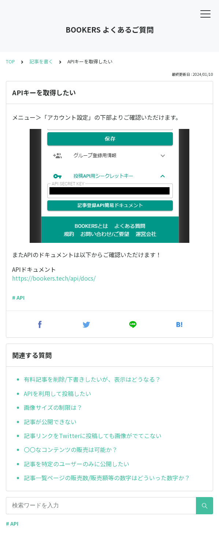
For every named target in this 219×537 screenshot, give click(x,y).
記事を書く (41, 61)
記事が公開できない (50, 421)
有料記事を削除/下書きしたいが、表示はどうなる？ (92, 379)
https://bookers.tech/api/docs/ (54, 278)
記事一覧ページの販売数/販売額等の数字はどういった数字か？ (107, 477)
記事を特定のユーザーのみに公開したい (76, 463)
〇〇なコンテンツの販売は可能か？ (71, 449)
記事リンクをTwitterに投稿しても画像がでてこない (93, 435)
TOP (10, 61)
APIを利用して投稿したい (57, 393)
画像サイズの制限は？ (53, 407)
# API (18, 297)
